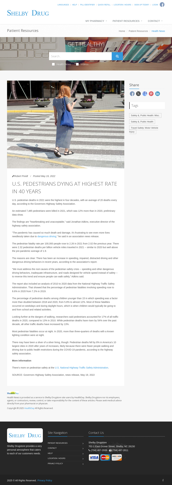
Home (122, 31)
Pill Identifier (87, 5)
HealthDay (29, 408)
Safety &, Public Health (142, 121)
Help (74, 5)
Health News (61, 64)
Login (155, 5)
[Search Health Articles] (80, 56)
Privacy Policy (55, 464)
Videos (82, 64)
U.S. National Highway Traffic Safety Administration (81, 367)
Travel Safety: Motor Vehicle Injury (143, 130)
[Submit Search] (117, 56)
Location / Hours (122, 5)
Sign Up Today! (141, 5)
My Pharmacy (94, 20)
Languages (63, 5)
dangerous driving (46, 236)
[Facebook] (163, 480)
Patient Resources (126, 20)
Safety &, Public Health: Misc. (145, 115)
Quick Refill (104, 5)
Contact (154, 20)
